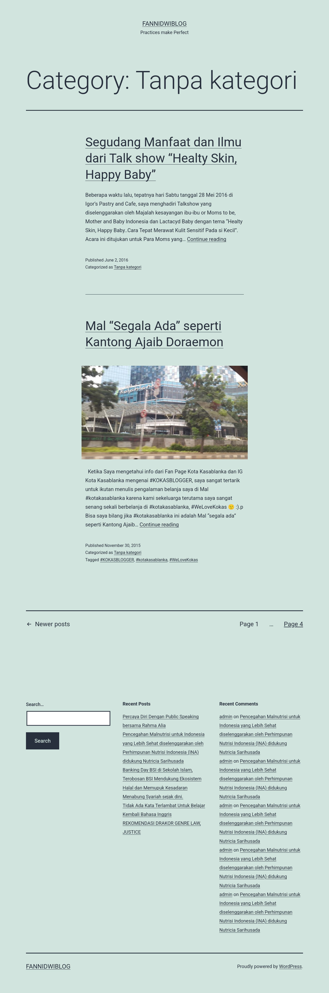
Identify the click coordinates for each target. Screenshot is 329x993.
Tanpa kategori (128, 267)
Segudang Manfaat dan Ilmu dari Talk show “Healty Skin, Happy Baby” (163, 158)
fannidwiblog (164, 23)
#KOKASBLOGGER (117, 559)
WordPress (290, 966)
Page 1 (249, 624)
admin (225, 716)
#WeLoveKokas (183, 559)
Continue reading (206, 239)
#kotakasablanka (151, 559)
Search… (35, 704)
